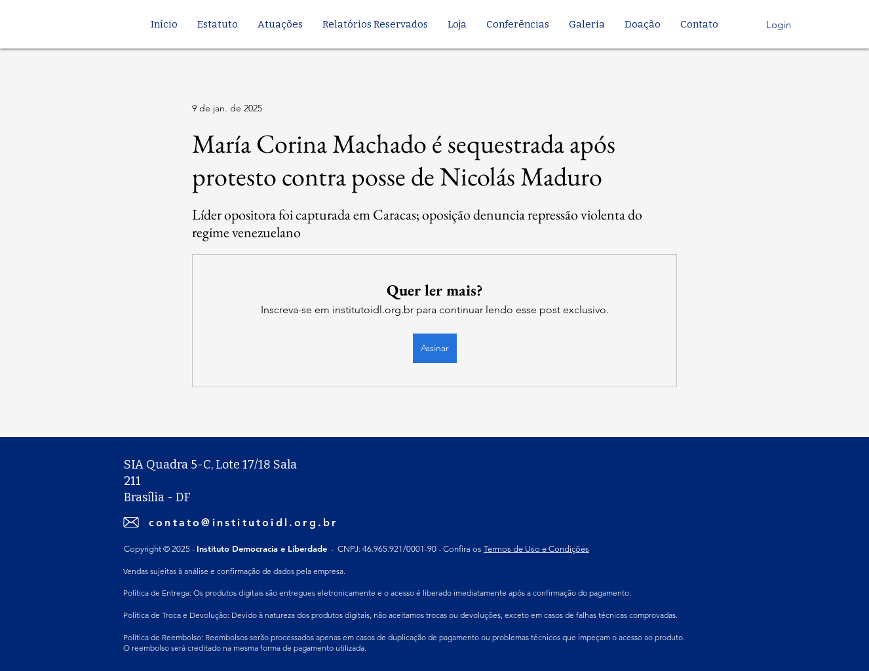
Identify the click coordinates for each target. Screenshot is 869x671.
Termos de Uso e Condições (536, 549)
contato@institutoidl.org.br (243, 522)
